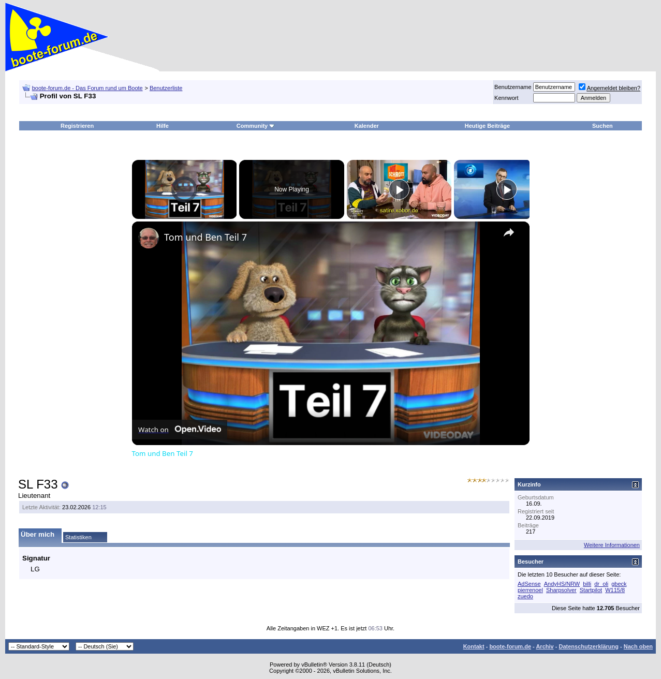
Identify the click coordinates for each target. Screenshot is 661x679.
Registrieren (77, 126)
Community (256, 126)
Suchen (602, 126)
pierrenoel (530, 590)
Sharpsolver (561, 590)
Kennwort (506, 98)
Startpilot (591, 590)
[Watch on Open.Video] (179, 429)
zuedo (525, 596)
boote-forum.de (510, 646)
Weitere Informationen (612, 545)
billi (587, 584)
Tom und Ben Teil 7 (205, 237)
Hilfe (162, 126)
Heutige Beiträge (487, 126)
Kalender (367, 126)
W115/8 (615, 590)
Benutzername (513, 87)
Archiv (544, 646)
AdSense (529, 584)
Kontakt (473, 646)
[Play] (399, 189)
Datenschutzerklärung (589, 646)
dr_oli (601, 584)
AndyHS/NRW (562, 584)
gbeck (618, 584)
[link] (148, 238)
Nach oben (638, 646)
